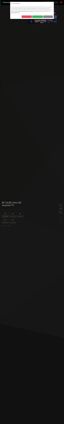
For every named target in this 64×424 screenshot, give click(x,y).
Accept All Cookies (37, 16)
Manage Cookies (48, 16)
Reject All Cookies (26, 16)
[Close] (52, 3)
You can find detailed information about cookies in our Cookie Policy (24, 11)
